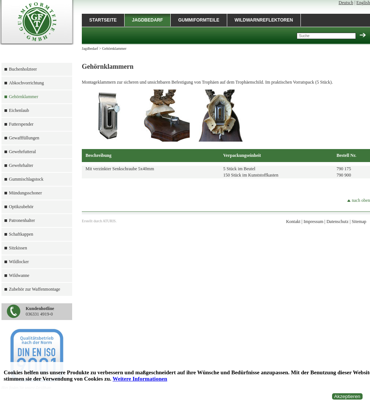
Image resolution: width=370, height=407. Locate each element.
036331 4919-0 (40, 311)
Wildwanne (19, 275)
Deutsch (346, 2)
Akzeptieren (347, 396)
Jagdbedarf (147, 20)
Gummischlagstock (26, 179)
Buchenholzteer (23, 69)
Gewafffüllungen (24, 137)
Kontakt (293, 221)
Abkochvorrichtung (26, 82)
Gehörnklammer (23, 96)
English (363, 2)
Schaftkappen (21, 234)
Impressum (313, 221)
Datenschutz (337, 221)
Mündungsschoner (25, 193)
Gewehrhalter (21, 165)
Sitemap (359, 221)
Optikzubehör (21, 206)
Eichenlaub (19, 110)
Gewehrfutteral (22, 151)
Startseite (103, 20)
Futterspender (21, 124)
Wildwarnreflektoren (264, 20)
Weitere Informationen (140, 379)
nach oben (358, 200)
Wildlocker (19, 261)
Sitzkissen (18, 248)
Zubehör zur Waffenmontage (34, 289)
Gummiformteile (198, 20)
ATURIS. (110, 221)
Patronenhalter (22, 220)
